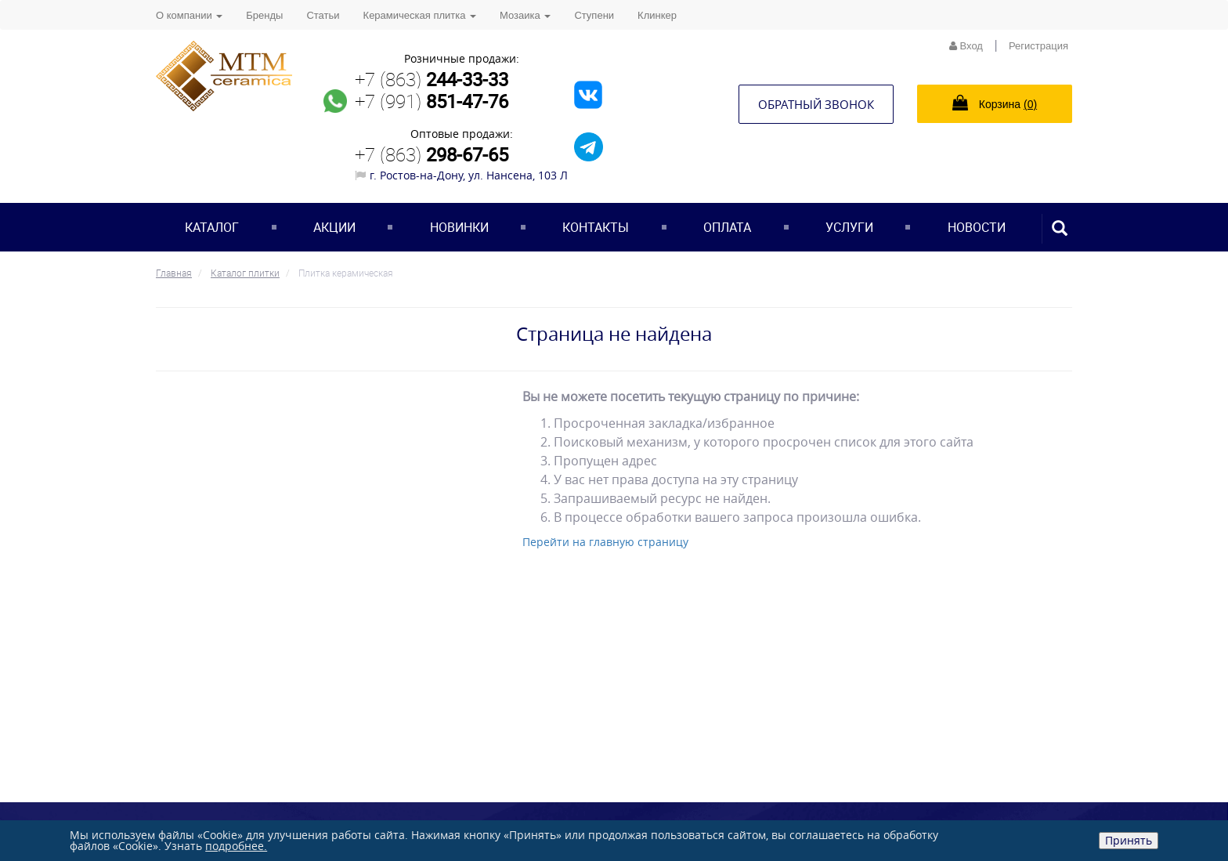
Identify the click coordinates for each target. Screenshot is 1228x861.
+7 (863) (431, 79)
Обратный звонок (816, 104)
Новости (977, 227)
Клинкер (657, 15)
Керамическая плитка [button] (419, 15)
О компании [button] (189, 15)
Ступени (594, 15)
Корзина (994, 102)
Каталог (212, 227)
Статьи (322, 15)
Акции (334, 227)
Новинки (459, 227)
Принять (1128, 840)
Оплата (727, 227)
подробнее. (236, 845)
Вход (966, 46)
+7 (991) (431, 101)
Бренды (264, 15)
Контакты (595, 227)
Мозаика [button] (525, 15)
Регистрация (1038, 46)
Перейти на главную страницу (605, 541)
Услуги (849, 227)
